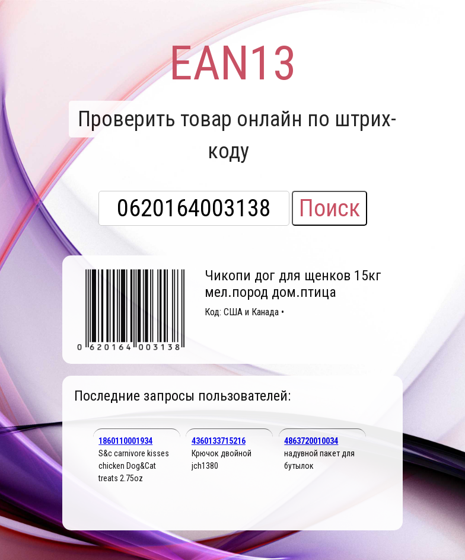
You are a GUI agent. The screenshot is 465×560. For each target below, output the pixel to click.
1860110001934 (125, 441)
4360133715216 (219, 441)
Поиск (329, 208)
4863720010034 (311, 441)
